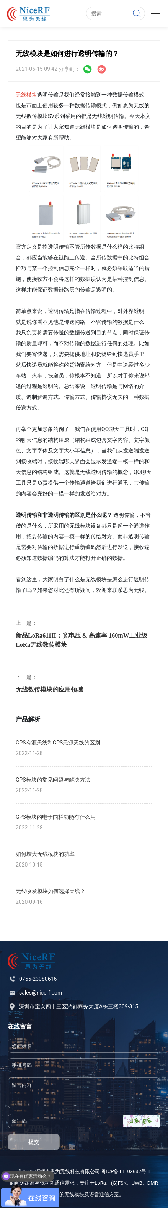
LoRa (100, 1183)
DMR (152, 1183)
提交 (33, 1142)
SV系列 (56, 116)
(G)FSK (119, 1183)
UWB (137, 1183)
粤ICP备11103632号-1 (125, 1171)
